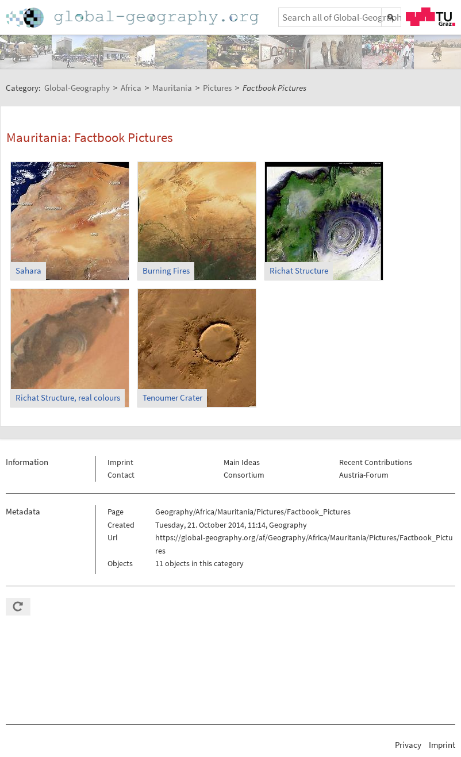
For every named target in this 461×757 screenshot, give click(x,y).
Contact (121, 475)
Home (133, 17)
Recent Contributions (375, 462)
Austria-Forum (364, 475)
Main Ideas (242, 462)
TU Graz (430, 16)
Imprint (120, 462)
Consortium (244, 475)
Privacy (408, 744)
